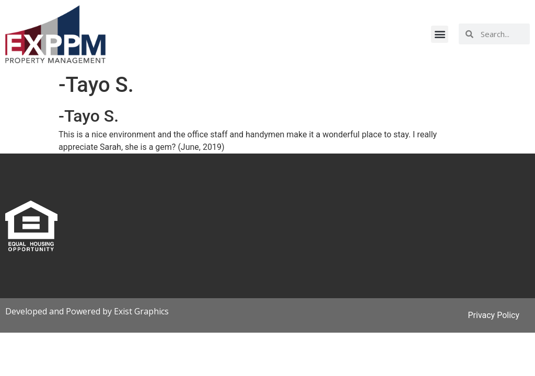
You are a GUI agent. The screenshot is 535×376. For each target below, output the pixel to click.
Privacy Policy (494, 315)
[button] (439, 34)
